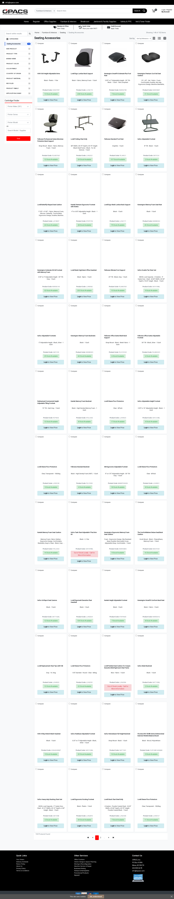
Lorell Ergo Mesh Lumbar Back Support (117, 205)
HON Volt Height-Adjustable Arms (48, 73)
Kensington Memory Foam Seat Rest (150, 205)
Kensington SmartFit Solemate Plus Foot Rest (117, 74)
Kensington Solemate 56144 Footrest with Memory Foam (49, 271)
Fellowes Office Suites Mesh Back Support (115, 337)
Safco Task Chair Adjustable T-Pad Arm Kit (84, 533)
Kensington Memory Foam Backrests (83, 336)
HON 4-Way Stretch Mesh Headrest (48, 734)
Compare (40, 43)
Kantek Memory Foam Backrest (81, 401)
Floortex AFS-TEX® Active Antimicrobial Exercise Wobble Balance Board (151, 735)
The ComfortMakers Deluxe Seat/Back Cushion (150, 533)
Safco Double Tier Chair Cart (147, 270)
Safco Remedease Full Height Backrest (117, 734)
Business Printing (80, 868)
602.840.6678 (137, 868)
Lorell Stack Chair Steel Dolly (113, 799)
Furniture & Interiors (49, 33)
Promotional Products (81, 873)
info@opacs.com (10, 2)
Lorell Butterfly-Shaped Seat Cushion (49, 205)
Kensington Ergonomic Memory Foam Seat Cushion (116, 533)
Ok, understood (96, 897)
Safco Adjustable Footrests (46, 336)
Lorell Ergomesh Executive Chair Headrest (81, 601)
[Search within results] (16, 33)
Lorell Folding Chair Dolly (79, 139)
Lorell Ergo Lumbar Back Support (82, 73)
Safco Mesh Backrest (145, 666)
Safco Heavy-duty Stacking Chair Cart (49, 799)
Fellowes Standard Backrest (80, 467)
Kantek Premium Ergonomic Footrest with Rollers (83, 205)
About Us (19, 866)
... (104, 837)
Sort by (132, 38)
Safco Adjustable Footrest (146, 139)
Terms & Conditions (22, 870)
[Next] (108, 837)
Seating (63, 33)
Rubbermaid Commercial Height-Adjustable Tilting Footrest (48, 402)
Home (37, 33)
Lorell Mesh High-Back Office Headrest (84, 270)
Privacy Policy (21, 868)
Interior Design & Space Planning (85, 862)
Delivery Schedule (22, 862)
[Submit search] (29, 33)
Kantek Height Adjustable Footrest (115, 600)
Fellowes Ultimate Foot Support (114, 270)
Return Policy (20, 864)
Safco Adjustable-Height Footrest (149, 401)
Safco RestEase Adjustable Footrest (83, 734)
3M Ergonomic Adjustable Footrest (116, 467)
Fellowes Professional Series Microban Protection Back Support (50, 140)
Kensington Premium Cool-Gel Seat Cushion (149, 74)
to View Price (50, 100)
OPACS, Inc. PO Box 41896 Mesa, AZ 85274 (138, 862)
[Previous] (92, 837)
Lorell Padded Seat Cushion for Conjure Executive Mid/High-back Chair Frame (117, 667)
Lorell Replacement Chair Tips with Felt (50, 666)
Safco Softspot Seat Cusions (47, 600)
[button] (153, 11)
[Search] (94, 11)
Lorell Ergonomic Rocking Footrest (82, 799)
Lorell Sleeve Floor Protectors (114, 401)
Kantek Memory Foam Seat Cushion (49, 532)
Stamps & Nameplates (81, 870)
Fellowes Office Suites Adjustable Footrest (149, 337)
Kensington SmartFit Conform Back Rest (151, 600)
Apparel (77, 875)
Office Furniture (79, 859)
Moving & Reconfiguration (82, 864)
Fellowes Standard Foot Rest (113, 139)
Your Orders (20, 859)
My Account (167, 10)
